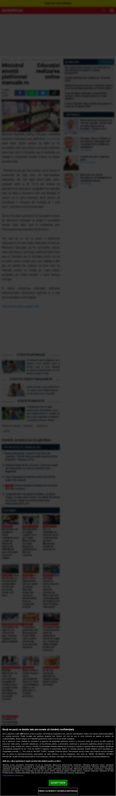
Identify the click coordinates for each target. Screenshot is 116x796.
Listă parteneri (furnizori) (12, 776)
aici (20, 751)
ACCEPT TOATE (58, 783)
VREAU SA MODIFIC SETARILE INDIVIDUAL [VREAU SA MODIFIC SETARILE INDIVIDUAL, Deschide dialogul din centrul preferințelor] (58, 791)
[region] (58, 760)
